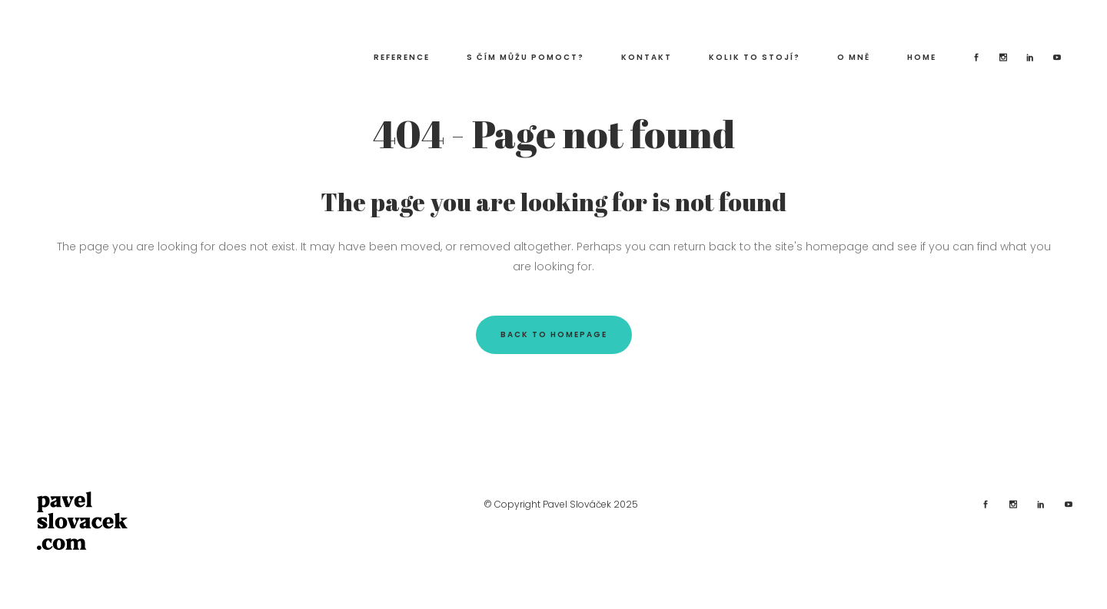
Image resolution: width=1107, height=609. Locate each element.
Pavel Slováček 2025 (590, 504)
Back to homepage (553, 334)
